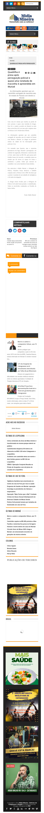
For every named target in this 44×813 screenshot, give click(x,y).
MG (9, 69)
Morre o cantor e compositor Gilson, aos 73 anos (27, 344)
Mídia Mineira (16, 428)
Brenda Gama (11, 548)
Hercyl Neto (11, 554)
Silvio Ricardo (12, 551)
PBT (29, 806)
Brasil (8, 619)
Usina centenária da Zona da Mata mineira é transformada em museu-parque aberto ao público (21, 443)
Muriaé (12, 60)
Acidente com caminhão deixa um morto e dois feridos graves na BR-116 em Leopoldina (21, 459)
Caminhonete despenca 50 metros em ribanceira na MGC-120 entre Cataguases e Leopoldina (21, 451)
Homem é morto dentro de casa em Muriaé (21, 526)
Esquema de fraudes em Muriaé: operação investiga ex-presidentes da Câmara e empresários (21, 489)
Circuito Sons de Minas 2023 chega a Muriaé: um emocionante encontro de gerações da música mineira (19, 532)
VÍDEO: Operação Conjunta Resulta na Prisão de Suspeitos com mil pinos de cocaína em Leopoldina (20, 467)
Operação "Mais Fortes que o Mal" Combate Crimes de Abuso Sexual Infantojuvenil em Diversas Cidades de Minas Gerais (21, 496)
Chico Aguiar (11, 546)
